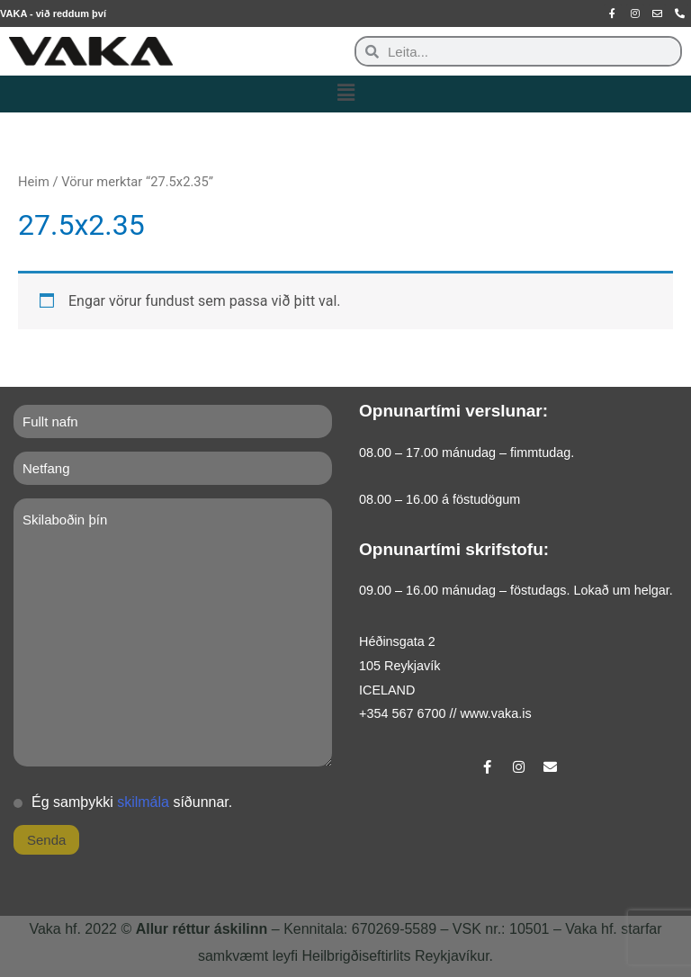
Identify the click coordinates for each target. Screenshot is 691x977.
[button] (345, 94)
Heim (33, 182)
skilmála (143, 802)
